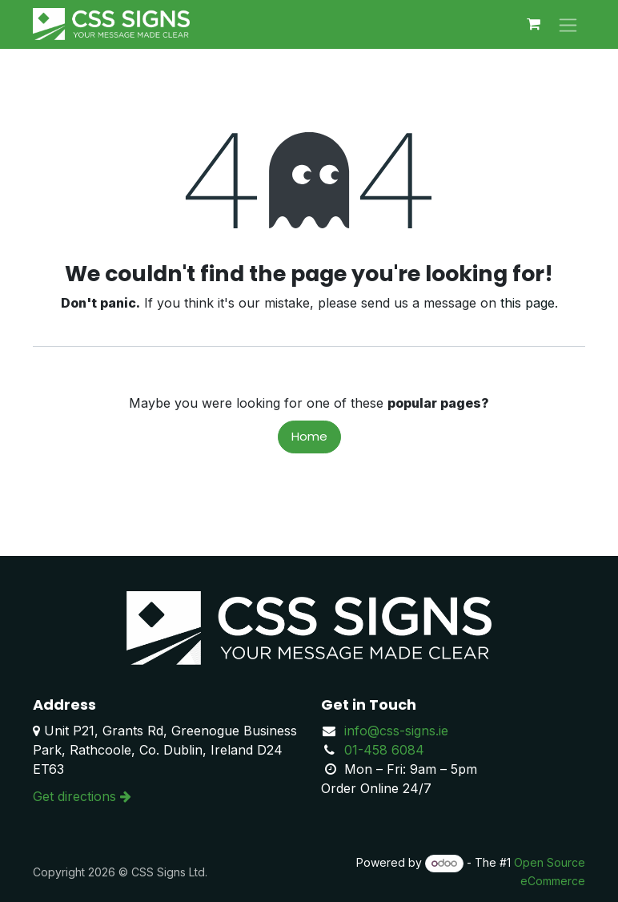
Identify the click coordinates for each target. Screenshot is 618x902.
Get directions (82, 796)
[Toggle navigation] (568, 24)
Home (309, 436)
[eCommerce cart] (533, 24)
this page (527, 303)
